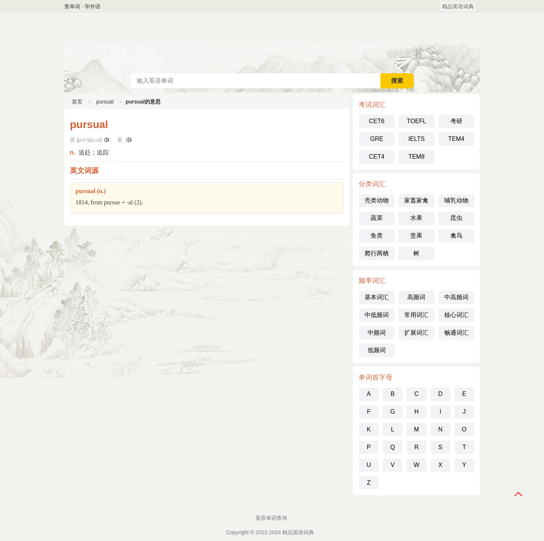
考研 (456, 121)
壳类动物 (377, 200)
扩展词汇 (416, 332)
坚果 (416, 235)
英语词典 (272, 43)
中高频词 (456, 297)
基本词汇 (377, 297)
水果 (416, 218)
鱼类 (377, 235)
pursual (105, 101)
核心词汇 (456, 315)
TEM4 (456, 139)
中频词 (377, 332)
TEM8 (416, 156)
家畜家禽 (416, 200)
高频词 (416, 297)
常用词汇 (416, 315)
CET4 (377, 156)
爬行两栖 (377, 253)
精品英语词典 (458, 6)
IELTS (416, 139)
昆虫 (456, 218)
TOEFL (416, 121)
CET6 (377, 121)
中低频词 (377, 315)
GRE (376, 139)
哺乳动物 (456, 200)
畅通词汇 (456, 332)
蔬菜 (377, 218)
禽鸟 (456, 235)
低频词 (377, 350)
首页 (77, 101)
